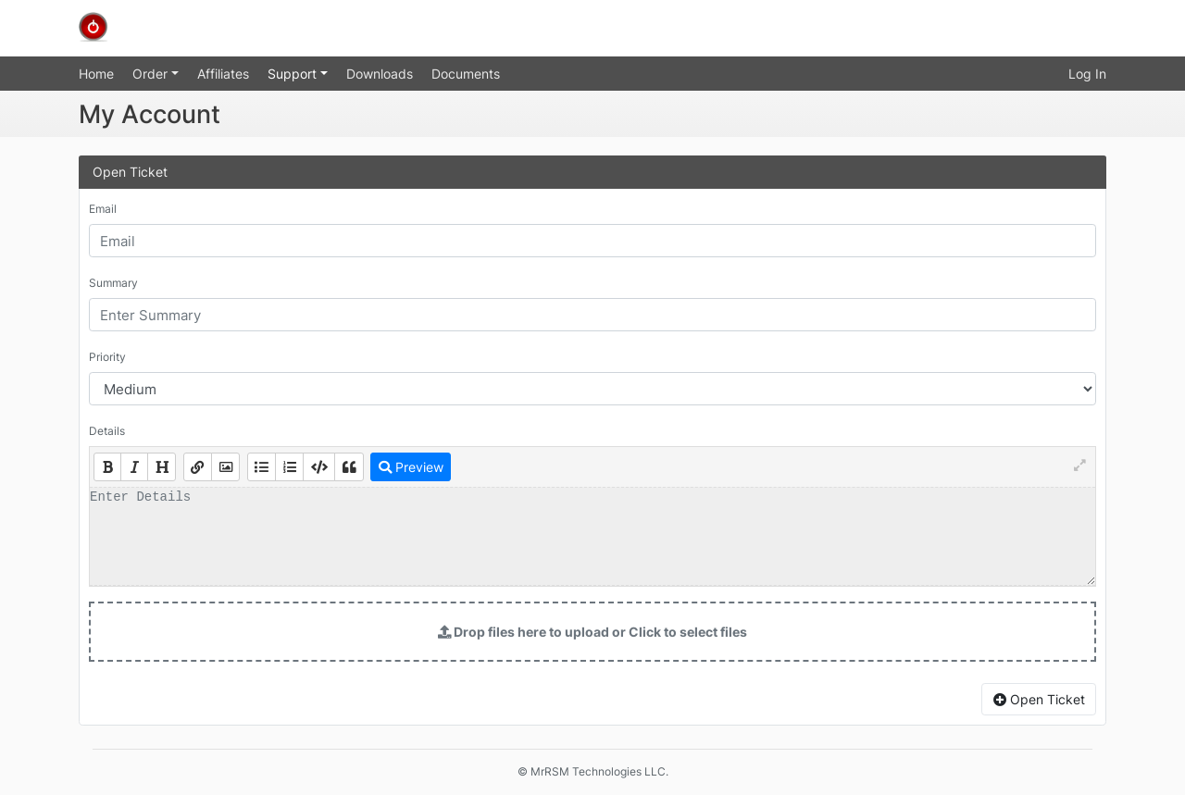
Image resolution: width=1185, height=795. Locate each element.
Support (294, 73)
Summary (113, 283)
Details (107, 431)
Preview (411, 467)
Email (103, 209)
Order (151, 73)
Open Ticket (1039, 699)
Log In (1087, 73)
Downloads (379, 73)
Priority (107, 357)
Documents (465, 73)
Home (96, 73)
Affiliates (223, 73)
